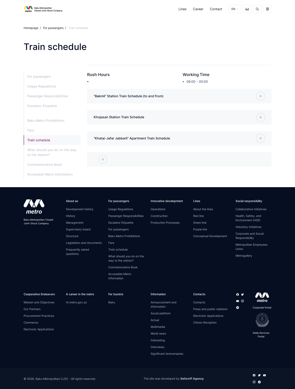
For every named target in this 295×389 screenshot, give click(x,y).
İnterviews (157, 347)
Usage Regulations (41, 86)
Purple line (200, 229)
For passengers (53, 28)
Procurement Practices (39, 316)
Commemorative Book (44, 164)
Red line (198, 216)
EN (233, 9)
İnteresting (158, 340)
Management (74, 223)
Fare (30, 130)
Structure (72, 236)
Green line (199, 223)
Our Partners (32, 309)
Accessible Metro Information (50, 174)
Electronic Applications (39, 329)
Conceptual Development (210, 236)
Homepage (31, 28)
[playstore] (261, 320)
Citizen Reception (205, 322)
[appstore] (261, 297)
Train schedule (38, 140)
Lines (182, 9)
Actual (155, 320)
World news (158, 333)
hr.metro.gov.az (76, 302)
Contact (216, 9)
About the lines (203, 209)
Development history (79, 209)
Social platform (161, 313)
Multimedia (158, 327)
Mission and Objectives (39, 302)
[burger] (267, 9)
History (70, 216)
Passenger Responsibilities (47, 96)
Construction (159, 216)
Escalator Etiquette (42, 106)
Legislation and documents (84, 243)
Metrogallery (244, 256)
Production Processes (165, 223)
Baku (111, 302)
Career (198, 9)
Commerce (31, 322)
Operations (158, 209)
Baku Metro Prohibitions (45, 120)
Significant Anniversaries (167, 354)
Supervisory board (78, 229)
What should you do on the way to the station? (51, 152)
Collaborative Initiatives (251, 209)
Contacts (199, 302)
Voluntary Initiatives (248, 227)
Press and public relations (210, 309)
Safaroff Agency (192, 378)
